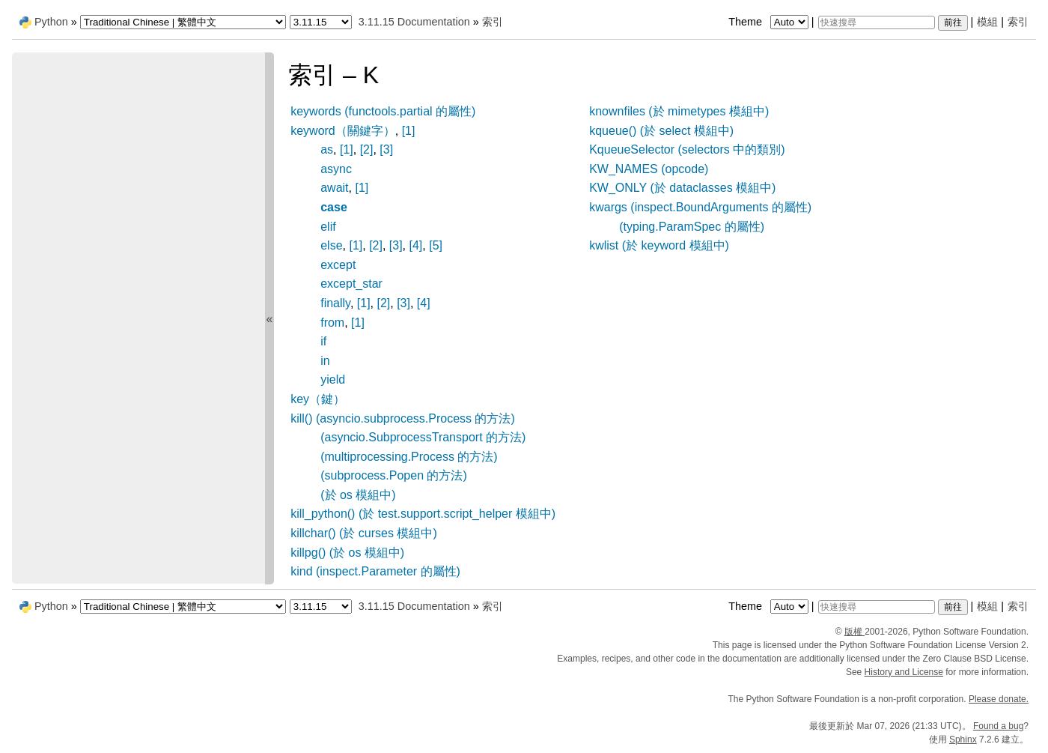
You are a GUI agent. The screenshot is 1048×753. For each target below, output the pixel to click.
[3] (386, 149)
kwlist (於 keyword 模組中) (659, 245)
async (336, 169)
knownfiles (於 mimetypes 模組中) (679, 111)
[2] (367, 149)
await (334, 187)
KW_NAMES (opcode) (648, 169)
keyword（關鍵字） (342, 130)
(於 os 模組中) (357, 495)
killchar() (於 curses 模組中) (363, 533)
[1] (408, 130)
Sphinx (963, 739)
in (324, 360)
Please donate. (999, 699)
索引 (1018, 22)
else (331, 245)
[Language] (183, 22)
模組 (987, 22)
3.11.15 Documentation (414, 22)
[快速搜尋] (876, 22)
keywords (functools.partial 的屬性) (382, 111)
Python (51, 22)
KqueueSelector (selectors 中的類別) (687, 149)
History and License (904, 672)
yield (332, 379)
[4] (416, 245)
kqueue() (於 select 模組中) (661, 130)
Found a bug (998, 726)
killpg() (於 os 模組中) (347, 552)
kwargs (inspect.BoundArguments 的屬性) (700, 207)
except (338, 264)
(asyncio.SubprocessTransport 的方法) (422, 437)
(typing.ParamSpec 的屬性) (691, 226)
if (323, 341)
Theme (769, 22)
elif (327, 226)
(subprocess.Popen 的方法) (393, 475)
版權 (854, 631)
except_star (351, 283)
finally (335, 303)
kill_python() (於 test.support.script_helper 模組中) (422, 513)
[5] (435, 245)
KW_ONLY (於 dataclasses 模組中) (682, 187)
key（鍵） (317, 399)
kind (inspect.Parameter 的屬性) (375, 571)
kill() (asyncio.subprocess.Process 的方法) (402, 418)
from (332, 322)
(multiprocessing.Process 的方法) (409, 456)
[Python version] (321, 22)
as (326, 149)
